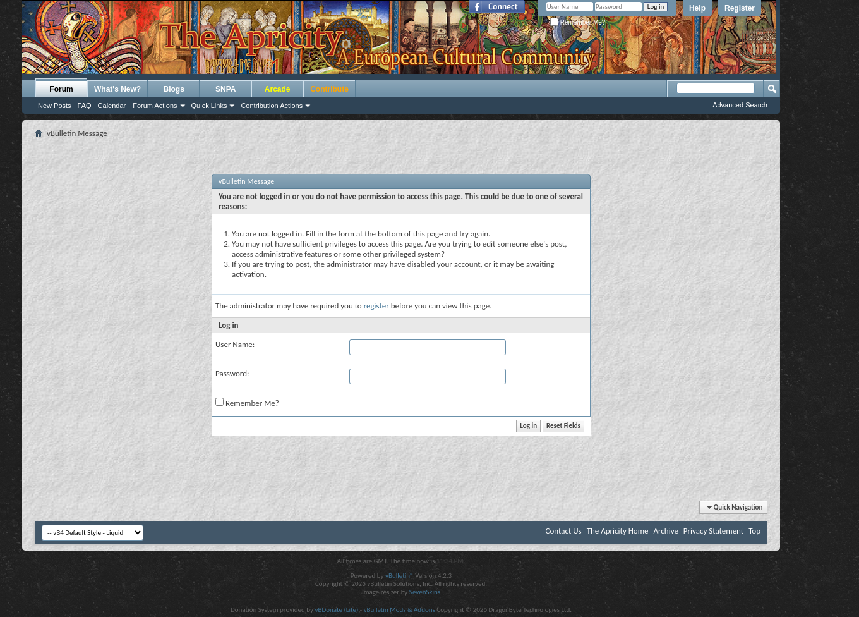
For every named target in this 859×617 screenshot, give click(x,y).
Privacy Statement (713, 530)
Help (697, 8)
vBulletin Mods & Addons (399, 610)
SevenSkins (424, 592)
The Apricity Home (618, 530)
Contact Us (564, 530)
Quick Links (209, 105)
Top (754, 530)
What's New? (117, 89)
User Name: (235, 344)
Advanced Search (739, 105)
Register (739, 8)
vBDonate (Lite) (336, 610)
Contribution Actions (272, 105)
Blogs (174, 89)
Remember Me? (577, 22)
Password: (232, 373)
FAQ (85, 105)
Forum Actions (155, 105)
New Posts (54, 105)
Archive (665, 530)
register (376, 305)
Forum (61, 89)
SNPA (225, 89)
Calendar (112, 105)
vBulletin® (399, 575)
